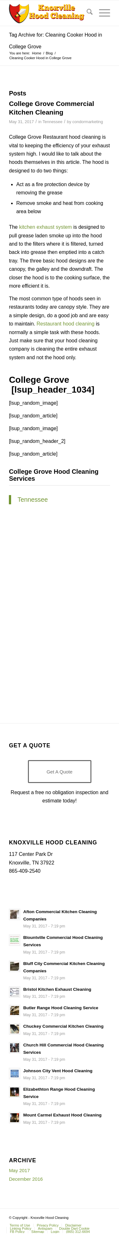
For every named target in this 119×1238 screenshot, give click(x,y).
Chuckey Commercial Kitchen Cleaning (63, 1026)
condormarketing (87, 121)
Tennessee (53, 121)
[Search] (86, 13)
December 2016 (26, 1179)
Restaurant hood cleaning (65, 323)
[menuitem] (86, 13)
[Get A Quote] (59, 771)
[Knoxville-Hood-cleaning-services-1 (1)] (49, 13)
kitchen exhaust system (45, 227)
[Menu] (101, 13)
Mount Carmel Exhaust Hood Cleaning (62, 1115)
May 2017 (19, 1170)
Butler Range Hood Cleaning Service (60, 1007)
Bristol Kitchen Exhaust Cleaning (57, 989)
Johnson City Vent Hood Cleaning (57, 1070)
